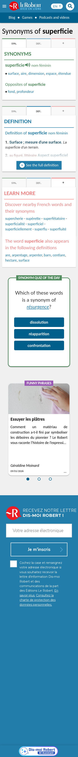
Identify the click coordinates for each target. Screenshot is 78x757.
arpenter (35, 255)
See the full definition (42, 165)
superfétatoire (54, 218)
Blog (11, 17)
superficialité (15, 224)
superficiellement (18, 229)
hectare (11, 260)
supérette (33, 218)
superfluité (58, 229)
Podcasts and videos (54, 17)
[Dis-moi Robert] (39, 656)
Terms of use (63, 749)
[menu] (5, 6)
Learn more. (63, 738)
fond (11, 91)
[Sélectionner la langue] (57, 6)
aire (24, 73)
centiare (59, 255)
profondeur (25, 91)
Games (27, 17)
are (7, 255)
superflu (41, 229)
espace (51, 73)
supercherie (14, 218)
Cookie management (38, 749)
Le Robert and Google (39, 753)
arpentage (19, 255)
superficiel (35, 224)
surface (13, 73)
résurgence (38, 307)
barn (47, 255)
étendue (64, 73)
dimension (36, 73)
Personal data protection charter (34, 744)
